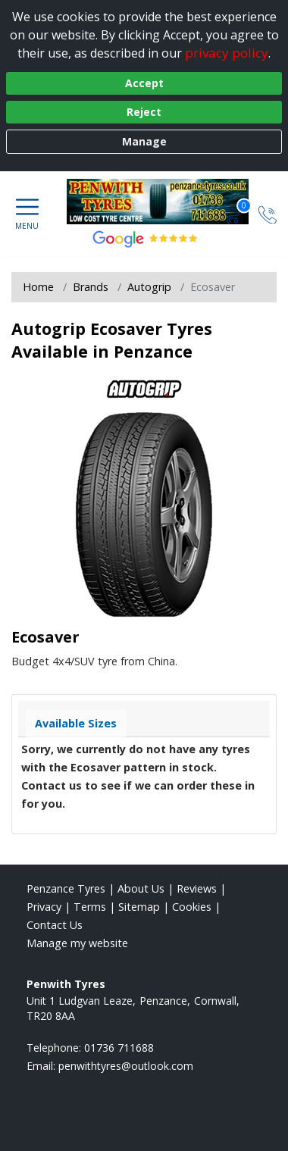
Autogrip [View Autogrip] (149, 287)
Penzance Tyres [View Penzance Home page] (66, 888)
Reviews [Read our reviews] (197, 888)
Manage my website (77, 943)
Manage (144, 141)
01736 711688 (119, 1047)
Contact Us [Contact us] (55, 925)
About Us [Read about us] (140, 888)
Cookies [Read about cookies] (191, 906)
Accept (144, 83)
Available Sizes (76, 723)
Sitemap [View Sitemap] (139, 906)
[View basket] (232, 213)
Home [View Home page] (38, 287)
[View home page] (165, 201)
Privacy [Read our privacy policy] (44, 906)
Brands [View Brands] (90, 287)
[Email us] (125, 1066)
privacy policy (226, 52)
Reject (144, 112)
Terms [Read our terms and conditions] (90, 906)
